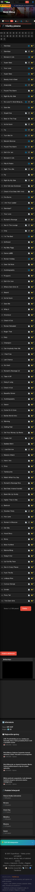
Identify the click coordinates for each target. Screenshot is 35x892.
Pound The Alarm (10, 91)
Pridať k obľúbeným (8, 653)
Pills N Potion (8, 163)
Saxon (6, 404)
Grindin (6, 589)
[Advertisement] (17, 631)
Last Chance (8, 360)
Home (6, 863)
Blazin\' (6, 292)
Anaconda (7, 85)
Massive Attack (9, 455)
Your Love (7, 68)
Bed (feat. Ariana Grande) (13, 489)
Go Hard (7, 365)
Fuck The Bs (8, 573)
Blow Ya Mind (9, 545)
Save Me (7, 107)
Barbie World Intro (10, 416)
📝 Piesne (15, 21)
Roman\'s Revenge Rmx (12, 483)
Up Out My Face (10, 561)
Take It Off (7, 376)
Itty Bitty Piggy (9, 248)
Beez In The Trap (10, 119)
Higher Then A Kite (10, 500)
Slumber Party (9, 511)
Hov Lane (7, 517)
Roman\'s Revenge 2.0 (12, 371)
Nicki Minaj (9, 12)
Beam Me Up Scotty (11, 494)
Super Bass (8, 63)
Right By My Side (10, 96)
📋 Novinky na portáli (13, 868)
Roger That (8, 332)
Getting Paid (8, 427)
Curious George (9, 584)
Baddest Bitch (8, 444)
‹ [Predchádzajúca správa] (11, 6)
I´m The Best (8, 236)
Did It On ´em (8, 152)
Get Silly (7, 528)
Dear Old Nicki (9, 264)
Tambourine (8, 472)
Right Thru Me (9, 169)
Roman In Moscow (10, 522)
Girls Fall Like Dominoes (12, 186)
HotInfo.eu (15, 877)
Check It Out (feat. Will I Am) (14, 191)
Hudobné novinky (15, 865)
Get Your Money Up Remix (13, 432)
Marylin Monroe (9, 141)
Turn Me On (8, 135)
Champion (7, 343)
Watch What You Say (11, 477)
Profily (21, 863)
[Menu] (2, 2)
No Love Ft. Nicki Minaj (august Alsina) (14, 102)
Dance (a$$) (8, 253)
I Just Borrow (9, 449)
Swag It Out (8, 556)
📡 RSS (25, 868)
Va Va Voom (8, 124)
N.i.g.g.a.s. (7, 276)
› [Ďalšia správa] (34, 6)
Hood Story (8, 533)
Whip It (6, 309)
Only (5, 231)
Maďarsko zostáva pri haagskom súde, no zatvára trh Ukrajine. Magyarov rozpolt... (15, 889)
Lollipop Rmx (8, 578)
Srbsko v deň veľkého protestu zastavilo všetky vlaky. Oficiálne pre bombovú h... (16, 884)
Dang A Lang (8, 382)
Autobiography (9, 270)
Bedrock (7, 505)
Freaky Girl (8, 438)
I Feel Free (7, 354)
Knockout (7, 315)
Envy (5, 466)
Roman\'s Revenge (10, 220)
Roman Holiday (9, 259)
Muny (6, 539)
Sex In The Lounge (10, 225)
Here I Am (7, 461)
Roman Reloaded (10, 326)
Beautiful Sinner (9, 393)
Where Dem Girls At (11, 287)
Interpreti (13, 863)
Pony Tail (7, 595)
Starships (7, 46)
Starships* (7, 208)
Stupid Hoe (8, 113)
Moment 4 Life (9, 57)
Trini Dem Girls (9, 601)
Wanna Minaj (8, 550)
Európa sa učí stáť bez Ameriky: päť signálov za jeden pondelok (17, 880)
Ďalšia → (25, 608)
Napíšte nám (27, 865)
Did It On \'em (9, 281)
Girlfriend (7, 242)
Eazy (5, 337)
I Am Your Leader (10, 203)
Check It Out (8, 320)
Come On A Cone (10, 410)
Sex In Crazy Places (11, 567)
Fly (5, 130)
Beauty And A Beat (10, 79)
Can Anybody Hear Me (12, 348)
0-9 (1, 33)
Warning (7, 421)
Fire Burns (7, 197)
